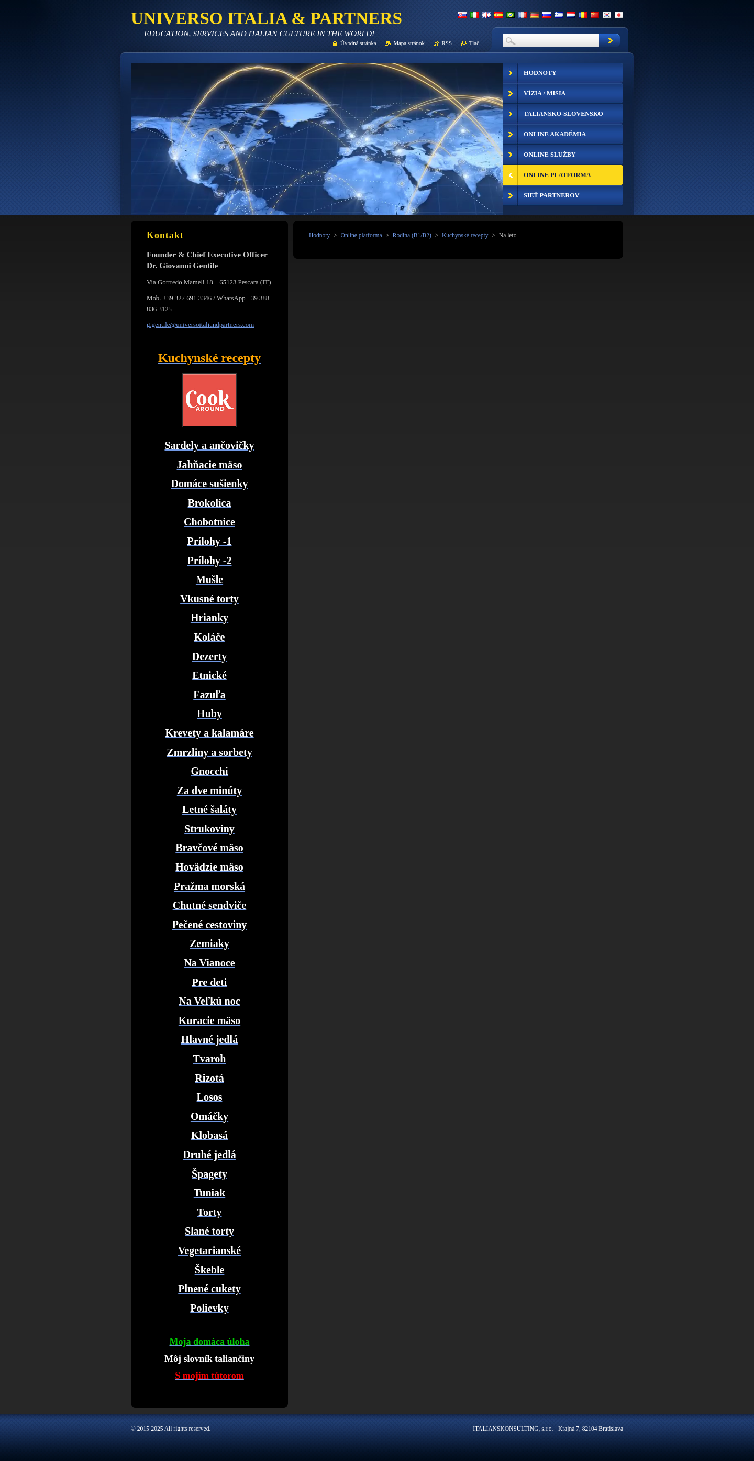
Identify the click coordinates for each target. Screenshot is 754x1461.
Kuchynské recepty (465, 235)
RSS (447, 43)
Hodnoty (319, 235)
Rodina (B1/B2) (412, 235)
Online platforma (361, 235)
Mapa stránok (409, 43)
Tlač (474, 43)
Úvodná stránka (358, 43)
